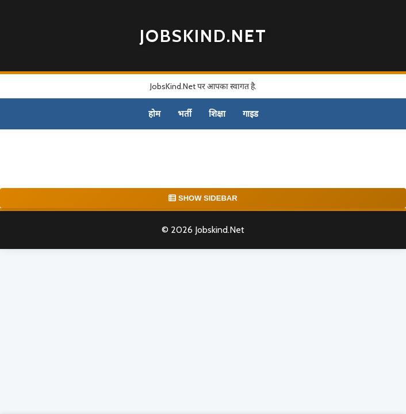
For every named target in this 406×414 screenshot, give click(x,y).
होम (154, 114)
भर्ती (184, 114)
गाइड (250, 114)
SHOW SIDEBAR (202, 198)
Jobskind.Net (203, 36)
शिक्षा (217, 114)
